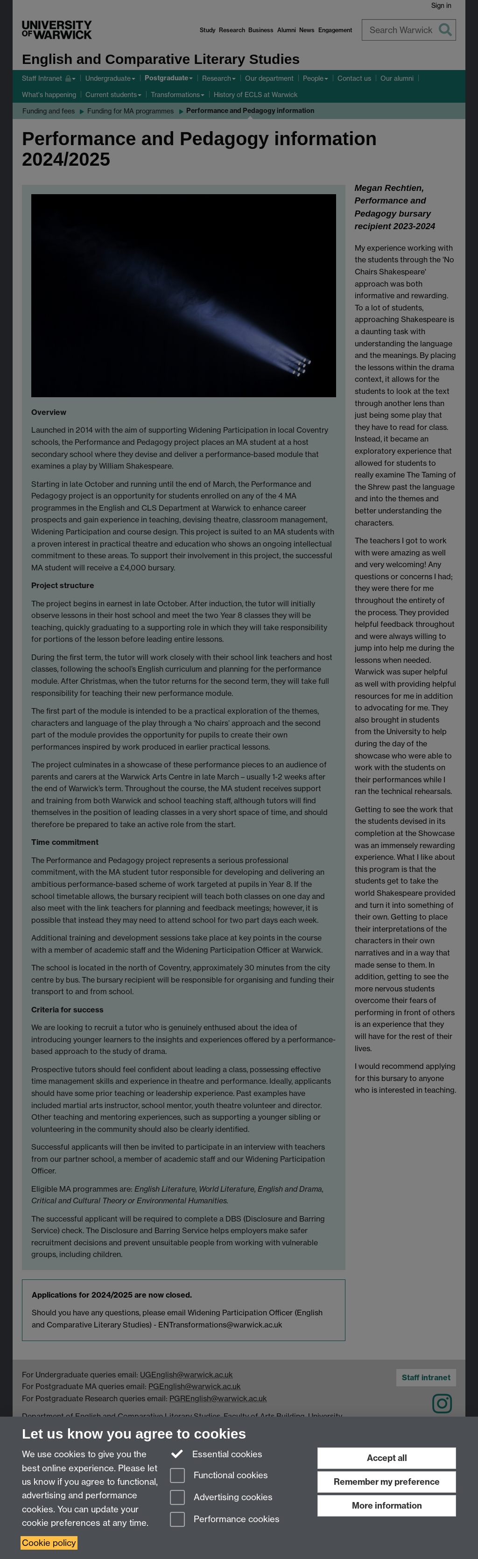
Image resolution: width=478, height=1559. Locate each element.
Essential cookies (216, 1453)
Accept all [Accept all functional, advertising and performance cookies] (387, 1458)
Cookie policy (49, 1543)
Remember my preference (387, 1481)
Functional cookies (219, 1476)
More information (387, 1505)
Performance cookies (225, 1520)
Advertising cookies (221, 1498)
